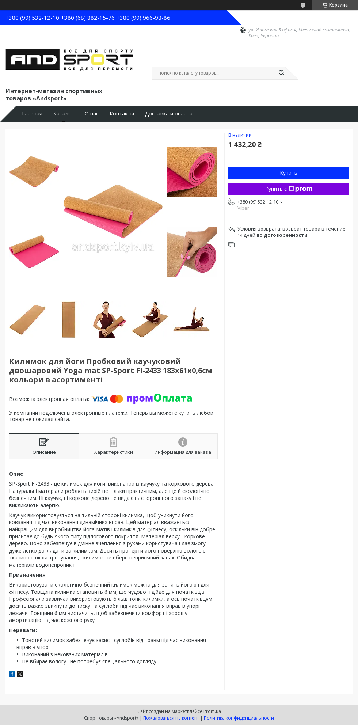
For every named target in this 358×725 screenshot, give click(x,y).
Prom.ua (212, 711)
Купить (288, 172)
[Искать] (281, 73)
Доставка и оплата (169, 113)
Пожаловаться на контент (171, 718)
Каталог (63, 113)
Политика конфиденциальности (239, 718)
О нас (92, 113)
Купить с (288, 188)
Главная (32, 113)
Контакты (122, 113)
